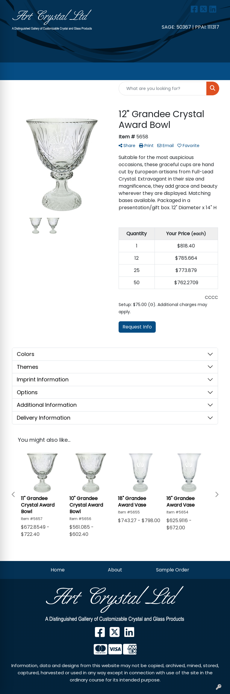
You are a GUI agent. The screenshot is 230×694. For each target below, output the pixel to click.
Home (58, 569)
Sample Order (172, 569)
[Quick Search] (163, 88)
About (115, 569)
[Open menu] (218, 71)
